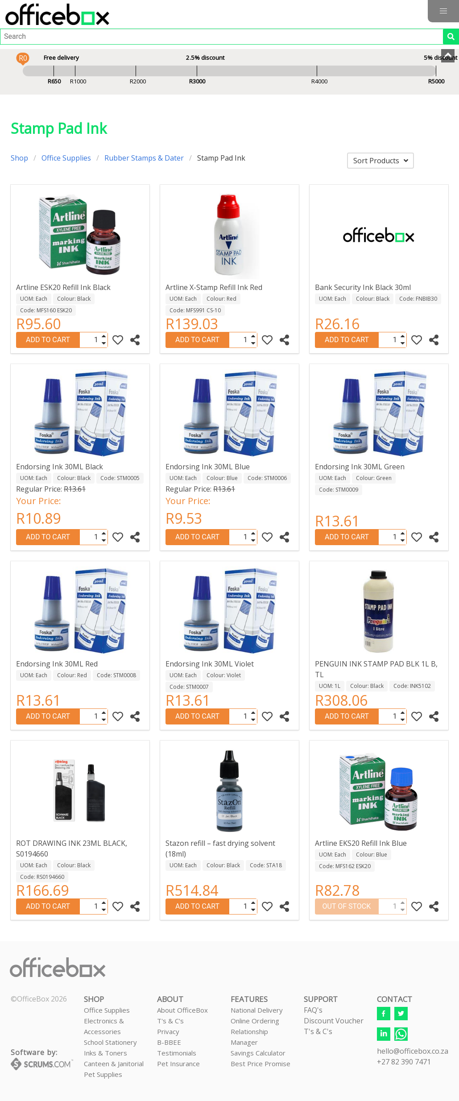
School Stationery (110, 1042)
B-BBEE (169, 1042)
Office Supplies (66, 158)
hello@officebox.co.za (412, 1051)
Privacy (168, 1031)
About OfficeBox (182, 1010)
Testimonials (176, 1052)
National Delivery (257, 1010)
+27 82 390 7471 (404, 1062)
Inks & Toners (105, 1052)
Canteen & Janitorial (114, 1063)
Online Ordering (255, 1020)
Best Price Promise (260, 1063)
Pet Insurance (178, 1063)
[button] (443, 11)
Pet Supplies (103, 1074)
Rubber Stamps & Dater (144, 158)
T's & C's (170, 1020)
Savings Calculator (258, 1052)
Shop (19, 158)
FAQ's (313, 1010)
